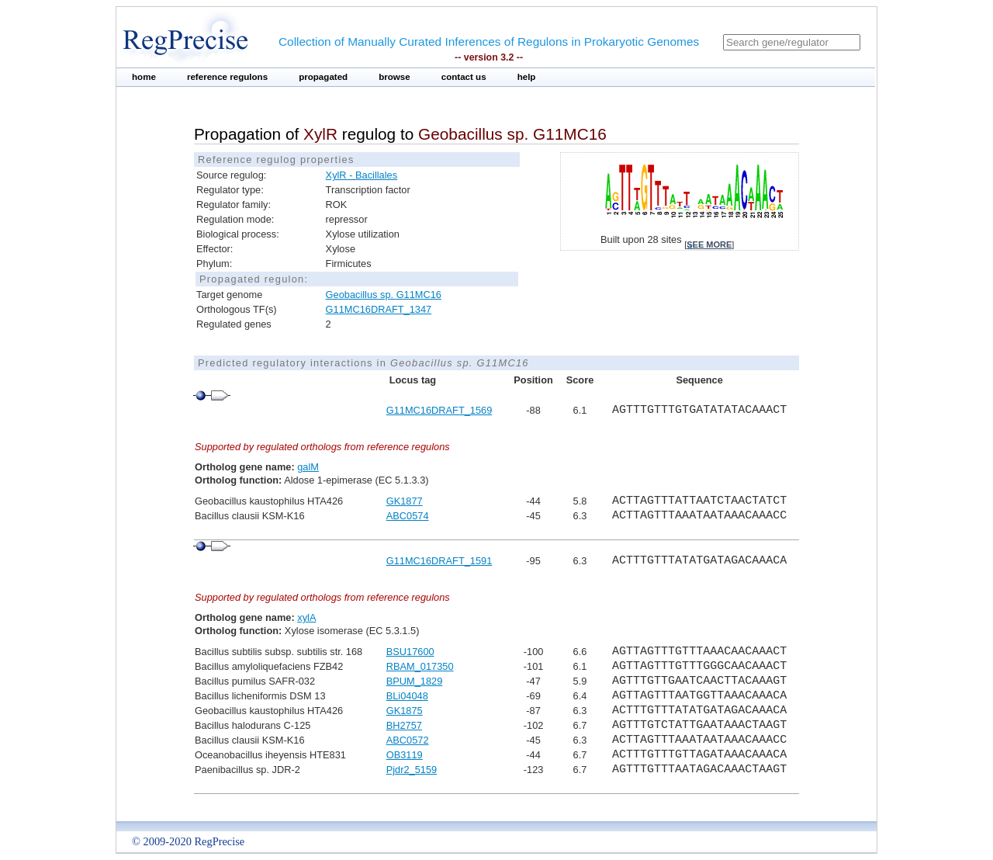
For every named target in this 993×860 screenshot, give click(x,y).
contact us (463, 76)
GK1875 (404, 710)
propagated (323, 76)
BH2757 (404, 725)
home (144, 76)
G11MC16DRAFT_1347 (379, 309)
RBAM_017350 (420, 666)
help (526, 76)
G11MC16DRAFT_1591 (439, 561)
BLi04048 (407, 696)
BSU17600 (410, 651)
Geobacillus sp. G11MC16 (383, 294)
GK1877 (404, 501)
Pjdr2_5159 (411, 769)
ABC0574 (407, 516)
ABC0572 (407, 740)
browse (394, 76)
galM (308, 467)
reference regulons (227, 76)
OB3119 (404, 755)
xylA (306, 617)
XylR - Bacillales (361, 175)
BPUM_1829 (414, 681)
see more (709, 244)
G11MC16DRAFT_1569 (439, 410)
